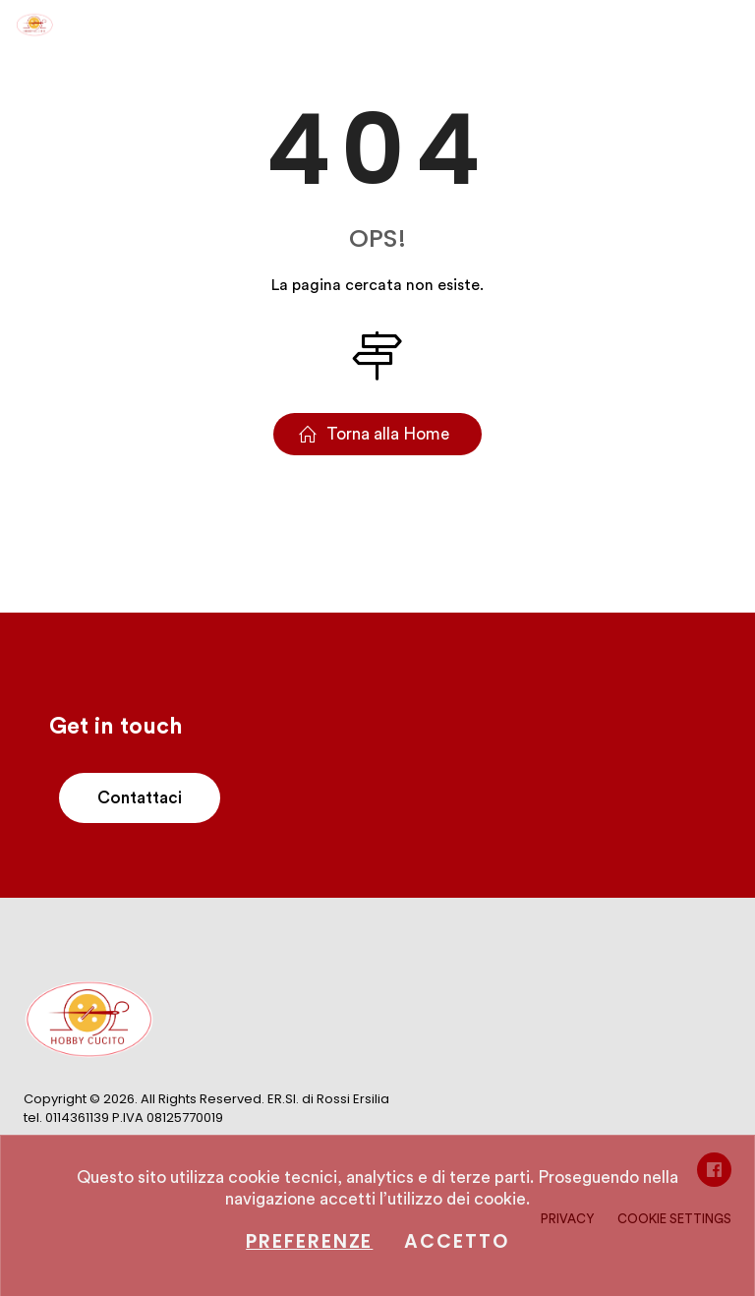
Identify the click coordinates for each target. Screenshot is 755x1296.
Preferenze (309, 1241)
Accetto (456, 1241)
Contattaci (139, 798)
